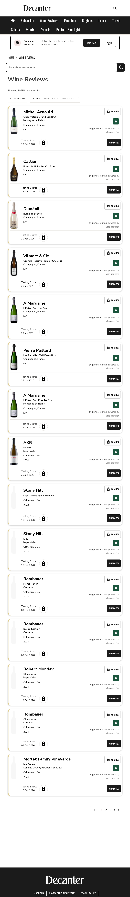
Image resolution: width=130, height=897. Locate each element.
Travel (116, 20)
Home (11, 57)
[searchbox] (61, 67)
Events (30, 29)
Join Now (91, 43)
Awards (45, 29)
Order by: (55, 98)
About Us (39, 893)
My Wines (112, 111)
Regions (87, 20)
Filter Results (17, 98)
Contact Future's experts (62, 893)
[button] (55, 99)
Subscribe (27, 20)
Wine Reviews (49, 20)
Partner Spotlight (68, 29)
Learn (102, 20)
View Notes (114, 142)
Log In (108, 43)
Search (121, 67)
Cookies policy (88, 893)
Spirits (15, 29)
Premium (70, 20)
